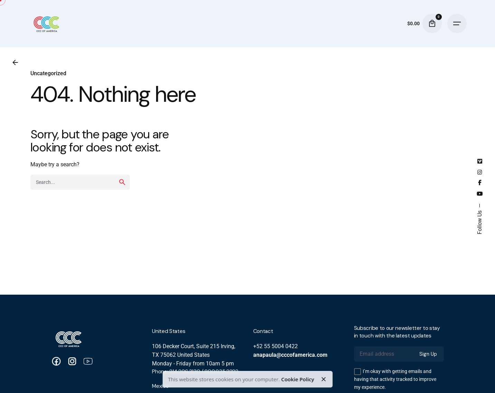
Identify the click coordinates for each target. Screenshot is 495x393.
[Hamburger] (457, 23)
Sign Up (428, 354)
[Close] (324, 379)
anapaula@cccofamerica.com (290, 355)
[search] (122, 182)
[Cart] (432, 23)
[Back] (15, 62)
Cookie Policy (297, 379)
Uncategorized (48, 73)
